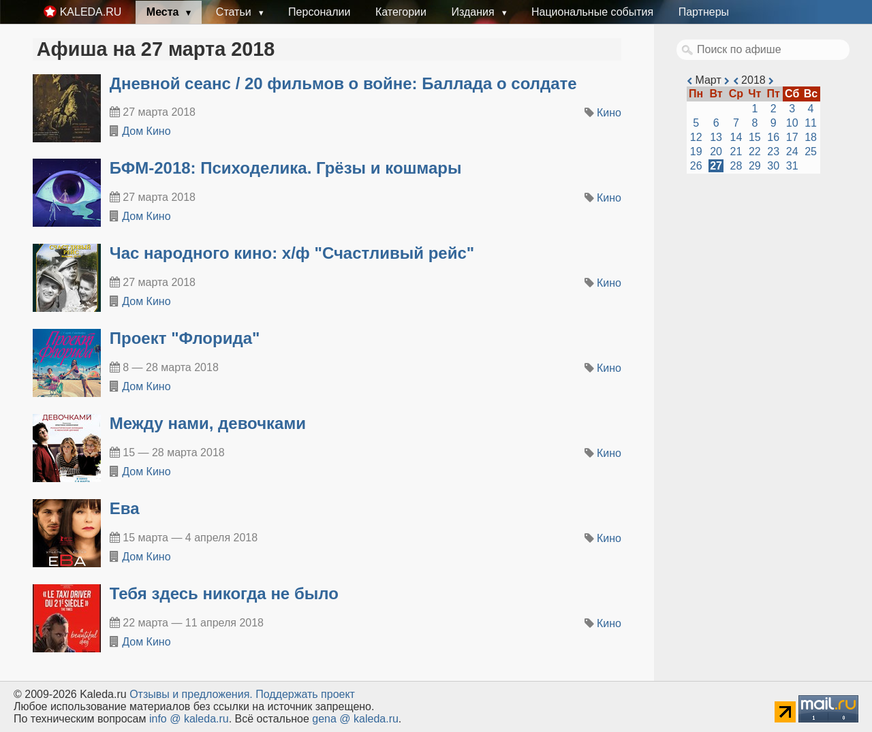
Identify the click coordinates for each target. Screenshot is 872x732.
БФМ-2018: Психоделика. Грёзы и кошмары (286, 168)
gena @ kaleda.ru (355, 719)
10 (792, 123)
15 (755, 137)
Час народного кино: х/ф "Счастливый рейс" (292, 253)
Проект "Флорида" (185, 338)
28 (736, 166)
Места (164, 12)
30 (773, 166)
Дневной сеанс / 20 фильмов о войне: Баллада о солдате (343, 83)
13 (716, 137)
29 (755, 166)
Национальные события (592, 12)
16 (773, 137)
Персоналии (319, 12)
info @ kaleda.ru (189, 719)
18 (811, 137)
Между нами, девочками (208, 423)
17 (792, 137)
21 (736, 151)
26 (696, 166)
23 (773, 151)
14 (736, 137)
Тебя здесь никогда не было (224, 593)
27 (716, 166)
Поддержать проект (305, 694)
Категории (400, 12)
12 (696, 137)
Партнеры (704, 12)
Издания (474, 12)
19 (696, 151)
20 (716, 151)
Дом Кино (146, 131)
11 (811, 123)
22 (755, 151)
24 (792, 151)
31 (792, 166)
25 (811, 151)
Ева (125, 508)
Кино (609, 112)
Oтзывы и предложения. (191, 694)
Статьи (235, 12)
